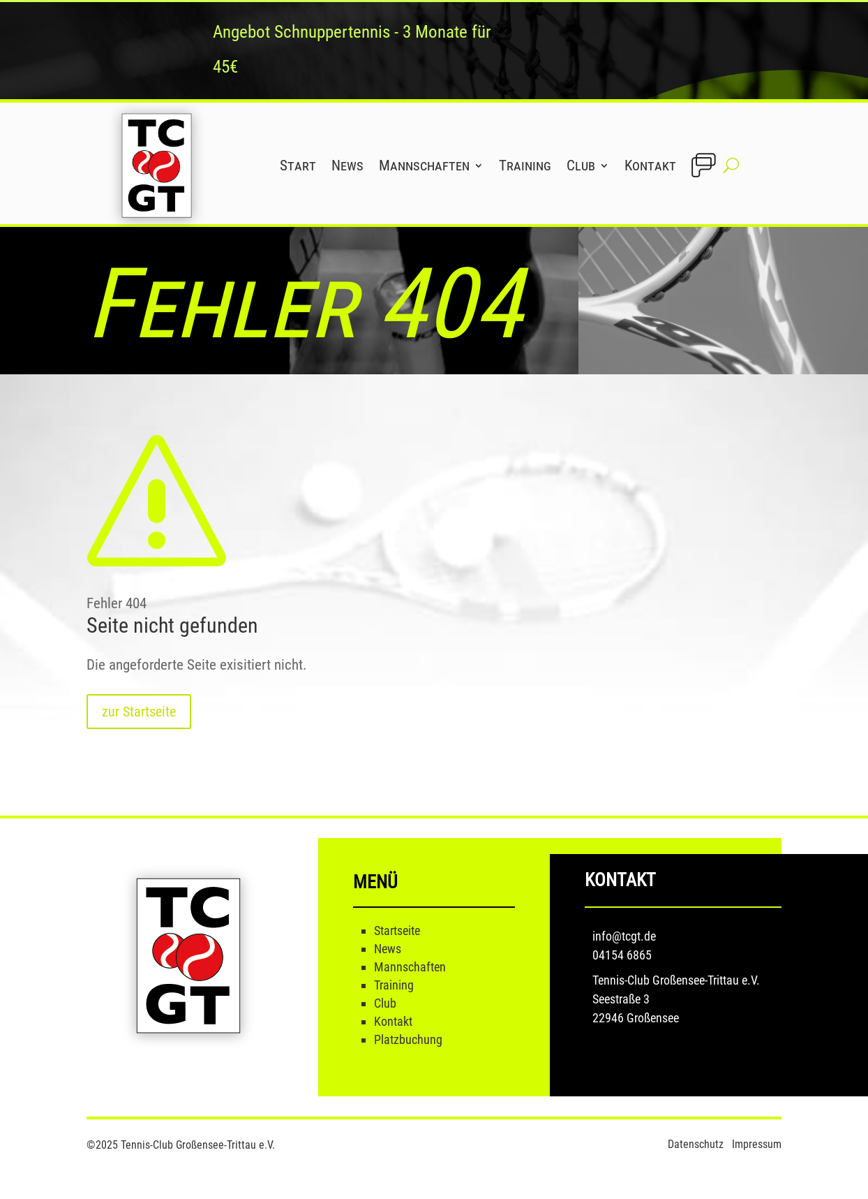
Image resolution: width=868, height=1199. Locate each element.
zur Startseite (139, 711)
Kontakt (650, 165)
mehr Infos (590, 50)
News (347, 165)
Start (298, 165)
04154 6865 (622, 955)
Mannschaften (424, 165)
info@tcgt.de (624, 936)
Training (525, 165)
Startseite (397, 930)
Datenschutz (697, 1144)
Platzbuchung (408, 1039)
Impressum (756, 1144)
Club (581, 165)
